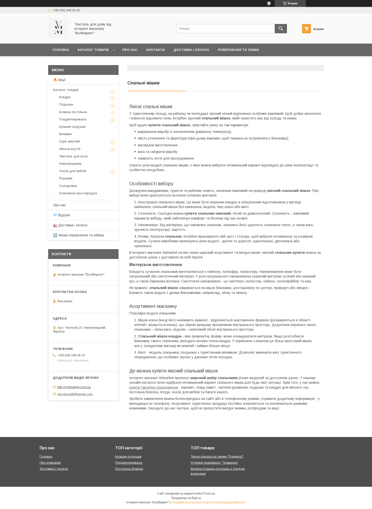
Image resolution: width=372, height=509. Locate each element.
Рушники (65, 178)
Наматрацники (70, 163)
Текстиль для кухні (73, 156)
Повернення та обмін (238, 50)
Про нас (130, 50)
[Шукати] (281, 28)
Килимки (65, 134)
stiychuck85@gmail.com (75, 394)
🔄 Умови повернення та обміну (78, 235)
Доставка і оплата (191, 50)
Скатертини (68, 186)
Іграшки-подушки (72, 126)
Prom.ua (209, 493)
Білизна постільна (73, 112)
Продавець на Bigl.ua (186, 498)
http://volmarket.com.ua (74, 387)
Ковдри (64, 97)
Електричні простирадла (78, 193)
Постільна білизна (129, 469)
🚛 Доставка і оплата (70, 225)
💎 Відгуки (61, 215)
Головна (61, 50)
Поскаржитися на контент (188, 502)
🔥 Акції (59, 80)
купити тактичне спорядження (153, 387)
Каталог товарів (93, 50)
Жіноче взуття (69, 149)
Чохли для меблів (72, 171)
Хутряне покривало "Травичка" (214, 462)
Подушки (66, 104)
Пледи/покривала (72, 119)
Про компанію (50, 462)
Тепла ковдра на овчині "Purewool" (217, 456)
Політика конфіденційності (226, 502)
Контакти (155, 50)
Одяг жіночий (69, 141)
